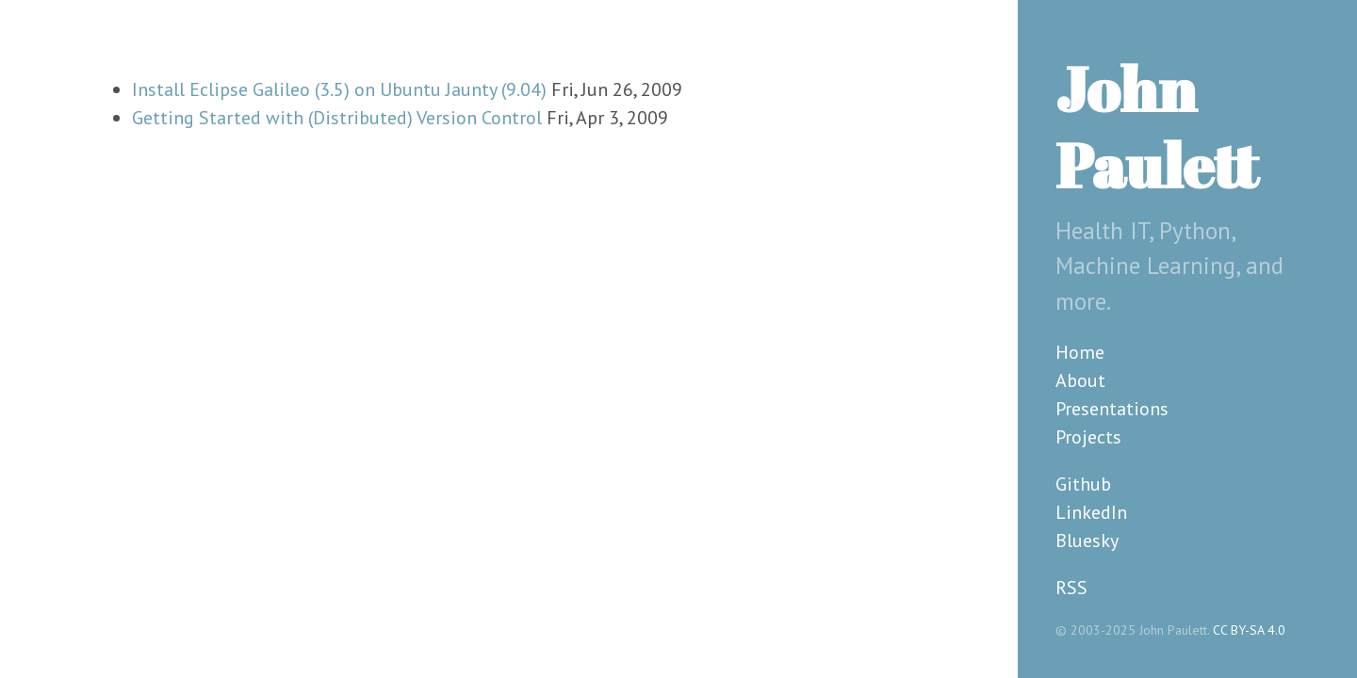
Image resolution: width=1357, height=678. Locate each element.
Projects (1088, 437)
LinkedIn (1091, 512)
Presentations (1112, 408)
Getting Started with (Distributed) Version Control (337, 117)
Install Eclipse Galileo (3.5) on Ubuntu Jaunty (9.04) (339, 89)
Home (1079, 352)
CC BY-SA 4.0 (1249, 630)
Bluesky (1087, 540)
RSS (1071, 587)
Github (1083, 484)
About (1080, 380)
